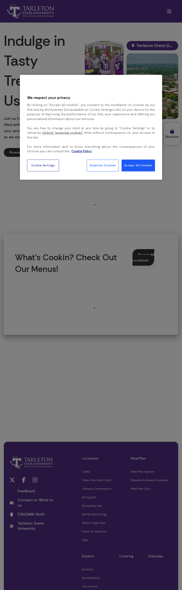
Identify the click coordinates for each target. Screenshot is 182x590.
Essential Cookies (103, 165)
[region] (91, 127)
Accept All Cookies (138, 165)
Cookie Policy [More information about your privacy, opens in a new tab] (81, 151)
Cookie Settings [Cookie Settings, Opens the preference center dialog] (43, 165)
